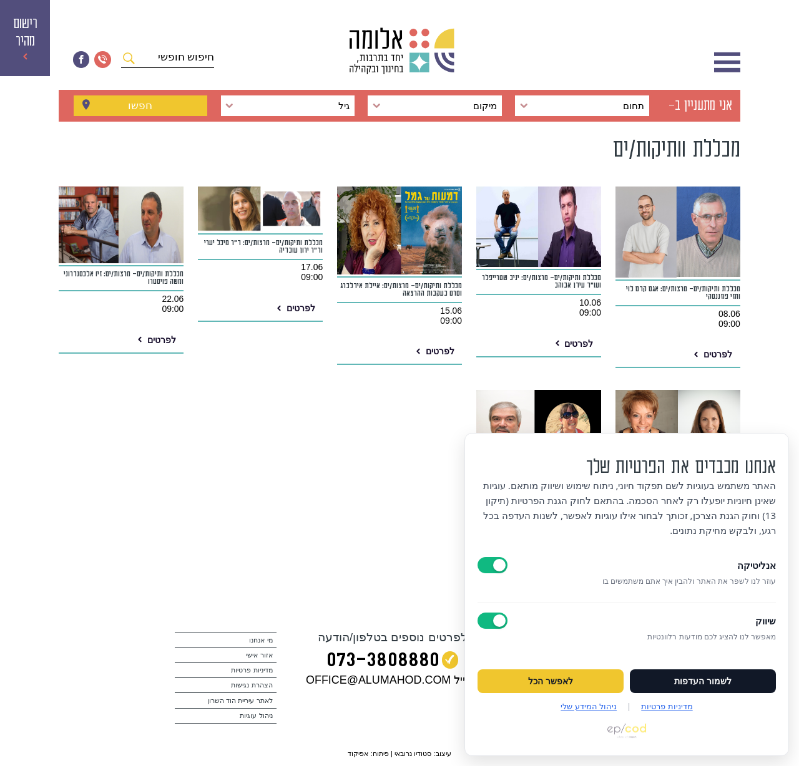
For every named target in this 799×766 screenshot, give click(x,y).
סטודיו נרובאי (413, 753)
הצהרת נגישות (251, 685)
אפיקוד (358, 753)
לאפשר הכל (550, 681)
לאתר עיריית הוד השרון (239, 700)
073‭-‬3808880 (382, 662)
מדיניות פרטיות (251, 670)
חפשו (140, 105)
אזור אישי (259, 655)
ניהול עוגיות (256, 715)
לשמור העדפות (703, 681)
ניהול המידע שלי (589, 706)
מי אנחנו (260, 640)
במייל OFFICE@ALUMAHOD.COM (392, 680)
